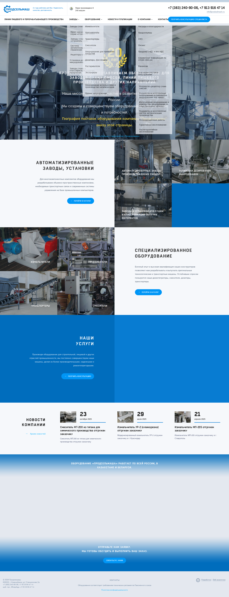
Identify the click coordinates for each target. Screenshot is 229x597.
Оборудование (93, 19)
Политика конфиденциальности (114, 590)
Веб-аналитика (219, 580)
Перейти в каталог (80, 200)
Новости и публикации (120, 19)
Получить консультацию (77, 376)
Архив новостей (35, 433)
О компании (145, 19)
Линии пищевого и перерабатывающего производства (34, 19)
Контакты (163, 19)
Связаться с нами (114, 560)
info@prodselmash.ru (216, 12)
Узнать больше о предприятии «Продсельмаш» (115, 135)
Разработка (206, 580)
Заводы (74, 19)
